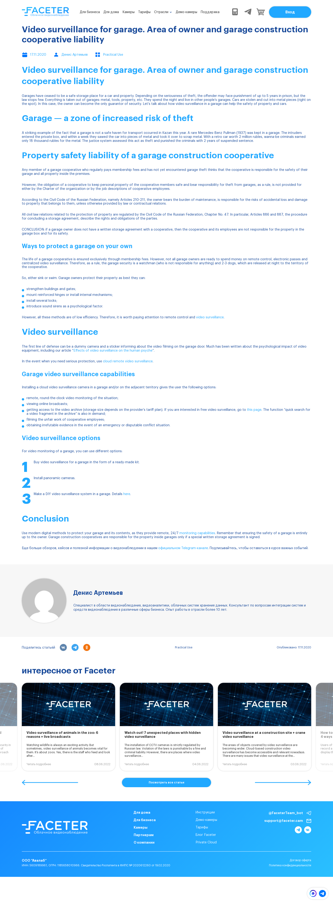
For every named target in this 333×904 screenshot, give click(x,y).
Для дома (111, 12)
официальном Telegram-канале (183, 548)
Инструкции (205, 812)
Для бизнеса (90, 12)
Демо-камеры (186, 12)
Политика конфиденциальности (290, 865)
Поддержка (210, 12)
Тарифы (144, 12)
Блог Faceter (206, 835)
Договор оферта (300, 860)
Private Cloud (206, 842)
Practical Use (183, 647)
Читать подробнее (38, 764)
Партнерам (144, 835)
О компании (144, 842)
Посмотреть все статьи (166, 782)
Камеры (128, 12)
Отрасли (161, 12)
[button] (50, 782)
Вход (290, 12)
